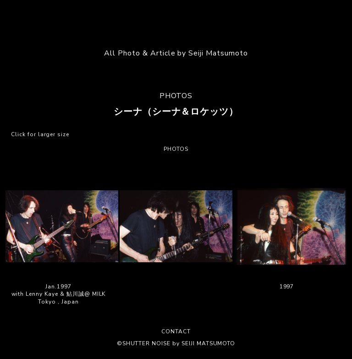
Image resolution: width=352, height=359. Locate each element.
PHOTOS (176, 96)
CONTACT (176, 331)
